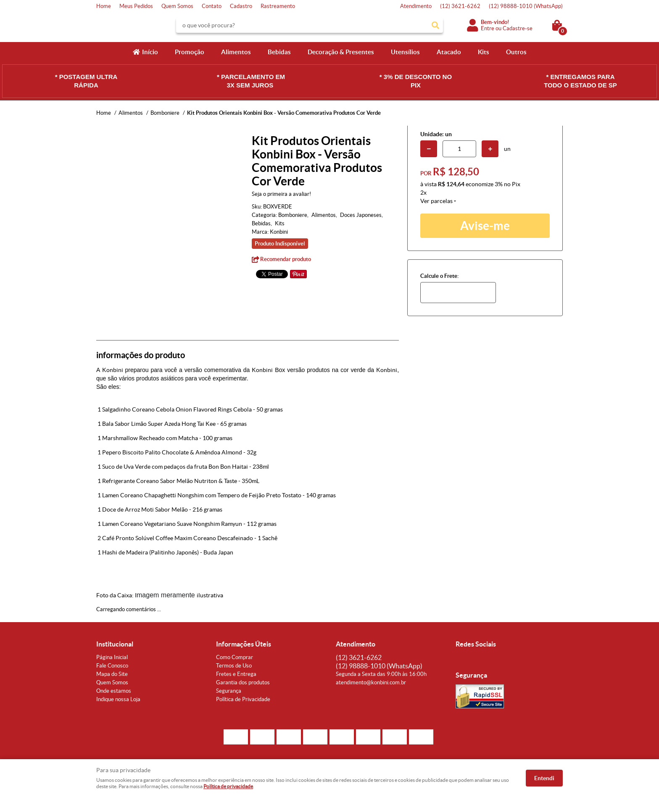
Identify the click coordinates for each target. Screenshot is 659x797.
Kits (483, 51)
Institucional (114, 644)
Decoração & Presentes (341, 51)
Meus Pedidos (136, 6)
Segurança (228, 691)
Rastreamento (278, 6)
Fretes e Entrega (236, 674)
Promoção (189, 51)
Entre (487, 28)
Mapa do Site (112, 674)
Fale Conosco (112, 665)
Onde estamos (113, 691)
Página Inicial (112, 657)
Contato (211, 6)
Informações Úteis (243, 644)
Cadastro (241, 6)
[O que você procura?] (435, 25)
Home (103, 6)
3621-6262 (460, 6)
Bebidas (279, 51)
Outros (516, 51)
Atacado (449, 51)
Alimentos (236, 51)
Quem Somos (177, 6)
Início (150, 51)
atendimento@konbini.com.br (371, 682)
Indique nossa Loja (118, 699)
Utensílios (405, 51)
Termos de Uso (234, 665)
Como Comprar (234, 657)
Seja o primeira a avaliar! (281, 194)
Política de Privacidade (243, 699)
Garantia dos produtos (243, 682)
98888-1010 (526, 6)
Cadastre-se (517, 28)
